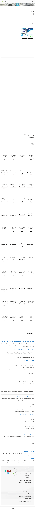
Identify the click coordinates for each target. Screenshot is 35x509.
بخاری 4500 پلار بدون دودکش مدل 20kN (31, 170)
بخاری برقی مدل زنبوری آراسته (31, 214)
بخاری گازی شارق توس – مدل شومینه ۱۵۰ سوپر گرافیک (30, 302)
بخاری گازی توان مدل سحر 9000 (13, 258)
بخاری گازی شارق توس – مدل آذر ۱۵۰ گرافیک (13, 272)
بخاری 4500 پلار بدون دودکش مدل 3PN (22, 170)
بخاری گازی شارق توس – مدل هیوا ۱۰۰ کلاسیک (4, 302)
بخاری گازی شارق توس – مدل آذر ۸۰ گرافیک (4, 272)
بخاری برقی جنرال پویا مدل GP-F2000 (4, 185)
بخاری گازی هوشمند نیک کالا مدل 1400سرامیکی (30, 331)
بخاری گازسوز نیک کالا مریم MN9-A (30, 258)
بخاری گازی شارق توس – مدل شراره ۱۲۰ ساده (30, 287)
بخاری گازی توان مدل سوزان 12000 (4, 258)
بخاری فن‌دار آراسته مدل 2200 (31, 242)
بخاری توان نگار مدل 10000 (30, 228)
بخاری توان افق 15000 (22, 213)
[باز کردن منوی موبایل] (33, 1)
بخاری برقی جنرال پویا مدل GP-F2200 (30, 199)
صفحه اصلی (15, 468)
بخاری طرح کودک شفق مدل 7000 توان (4, 228)
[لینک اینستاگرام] (10, 471)
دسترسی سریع (15, 466)
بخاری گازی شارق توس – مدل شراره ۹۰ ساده (13, 287)
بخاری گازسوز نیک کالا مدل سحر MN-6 (4, 242)
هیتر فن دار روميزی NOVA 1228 (4, 156)
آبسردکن (16, 472)
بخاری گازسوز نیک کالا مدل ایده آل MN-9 (13, 242)
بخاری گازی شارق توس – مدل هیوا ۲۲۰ (30, 317)
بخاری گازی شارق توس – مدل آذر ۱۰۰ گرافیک (22, 272)
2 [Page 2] (33, 337)
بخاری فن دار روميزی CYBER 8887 (30, 156)
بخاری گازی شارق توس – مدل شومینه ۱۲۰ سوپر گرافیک (4, 287)
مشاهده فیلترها (32, 137)
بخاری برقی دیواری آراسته (22, 198)
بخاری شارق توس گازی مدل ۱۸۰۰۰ (13, 228)
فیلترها (29, 137)
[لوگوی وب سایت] (17, 1)
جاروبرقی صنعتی (15, 474)
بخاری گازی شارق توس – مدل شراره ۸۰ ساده (22, 287)
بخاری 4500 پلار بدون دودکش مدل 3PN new (13, 170)
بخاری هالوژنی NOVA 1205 (22, 156)
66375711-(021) (21, 482)
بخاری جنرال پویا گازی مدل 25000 (22, 228)
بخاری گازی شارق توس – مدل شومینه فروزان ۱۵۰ (22, 302)
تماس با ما (16, 469)
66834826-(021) (28, 482)
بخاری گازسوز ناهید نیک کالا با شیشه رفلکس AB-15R (22, 242)
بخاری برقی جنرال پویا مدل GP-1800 (13, 185)
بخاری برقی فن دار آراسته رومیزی (13, 199)
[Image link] (8, 467)
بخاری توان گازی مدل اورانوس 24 (13, 214)
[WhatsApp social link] (5, 471)
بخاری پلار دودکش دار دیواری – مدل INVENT (4, 170)
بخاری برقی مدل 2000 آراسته (4, 199)
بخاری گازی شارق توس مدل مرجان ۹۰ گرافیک (13, 317)
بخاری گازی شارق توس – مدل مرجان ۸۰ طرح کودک (13, 302)
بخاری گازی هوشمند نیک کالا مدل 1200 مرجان (4, 317)
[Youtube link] (8, 471)
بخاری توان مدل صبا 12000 (4, 214)
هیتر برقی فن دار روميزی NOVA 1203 (13, 156)
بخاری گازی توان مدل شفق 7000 (30, 272)
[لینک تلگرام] (8, 473)
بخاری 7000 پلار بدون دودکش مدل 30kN (22, 185)
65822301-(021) (22, 480)
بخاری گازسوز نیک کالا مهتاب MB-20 (22, 258)
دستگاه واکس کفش (15, 476)
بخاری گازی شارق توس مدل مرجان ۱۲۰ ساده (22, 317)
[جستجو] (6, 1)
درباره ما (16, 471)
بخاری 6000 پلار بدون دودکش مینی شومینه (31, 185)
